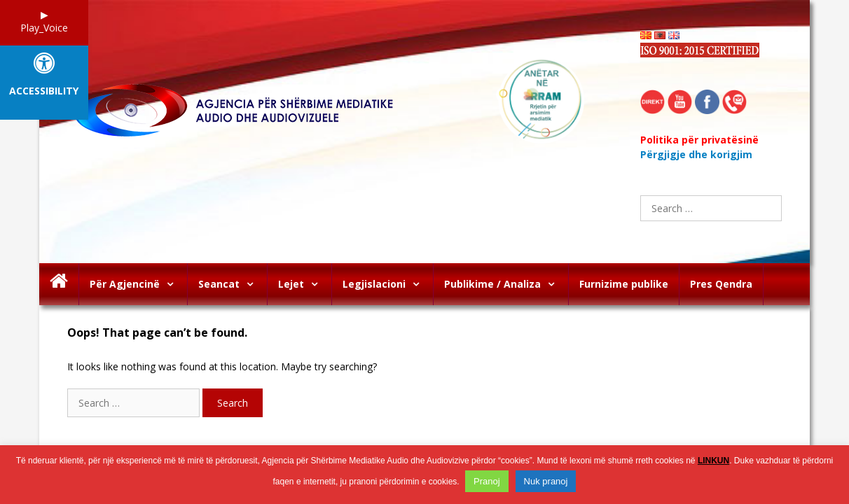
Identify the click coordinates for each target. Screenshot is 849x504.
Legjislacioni (388, 284)
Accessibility (43, 91)
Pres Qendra (721, 283)
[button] (173, 284)
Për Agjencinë (138, 284)
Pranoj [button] (487, 481)
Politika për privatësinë (699, 139)
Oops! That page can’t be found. (157, 333)
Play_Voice (44, 27)
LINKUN (713, 460)
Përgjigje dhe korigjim (696, 154)
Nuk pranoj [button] (546, 481)
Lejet (304, 284)
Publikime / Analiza (506, 284)
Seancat (232, 284)
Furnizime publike (623, 283)
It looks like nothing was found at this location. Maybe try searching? (222, 366)
